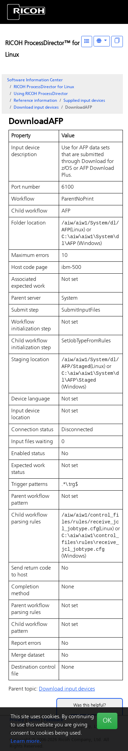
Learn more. (26, 741)
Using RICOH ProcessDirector (41, 94)
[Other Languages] (102, 41)
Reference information (35, 101)
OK (107, 721)
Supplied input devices (84, 101)
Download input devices (36, 108)
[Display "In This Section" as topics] (117, 41)
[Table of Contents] (86, 41)
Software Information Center (35, 80)
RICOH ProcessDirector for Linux (44, 87)
